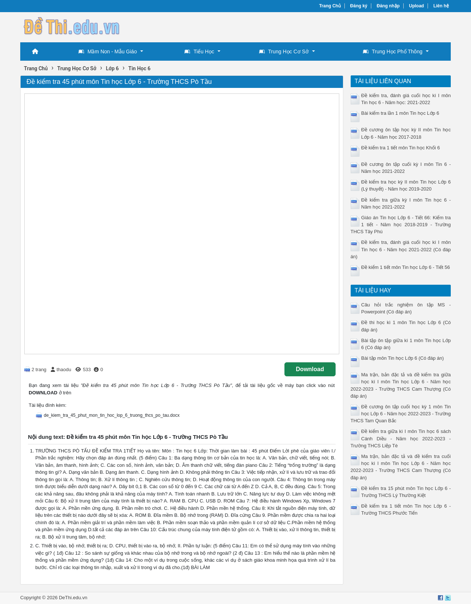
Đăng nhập (388, 5)
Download (310, 369)
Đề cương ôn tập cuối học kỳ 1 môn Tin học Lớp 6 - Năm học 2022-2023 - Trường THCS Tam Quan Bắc (401, 413)
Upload (416, 5)
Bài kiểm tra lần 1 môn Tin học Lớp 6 (400, 113)
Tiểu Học (199, 51)
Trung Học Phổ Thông (392, 51)
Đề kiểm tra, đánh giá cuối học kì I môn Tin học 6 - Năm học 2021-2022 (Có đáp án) (401, 249)
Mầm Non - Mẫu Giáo (107, 51)
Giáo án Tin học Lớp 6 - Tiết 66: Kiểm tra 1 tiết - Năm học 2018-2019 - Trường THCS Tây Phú (401, 224)
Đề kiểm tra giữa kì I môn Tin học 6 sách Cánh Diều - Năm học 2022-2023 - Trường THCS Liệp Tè (401, 438)
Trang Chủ (330, 5)
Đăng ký (359, 5)
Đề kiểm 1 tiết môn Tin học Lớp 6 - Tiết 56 (405, 267)
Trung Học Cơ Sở (284, 51)
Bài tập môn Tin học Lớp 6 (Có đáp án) (402, 358)
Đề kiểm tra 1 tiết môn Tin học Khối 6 (400, 147)
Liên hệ (441, 5)
